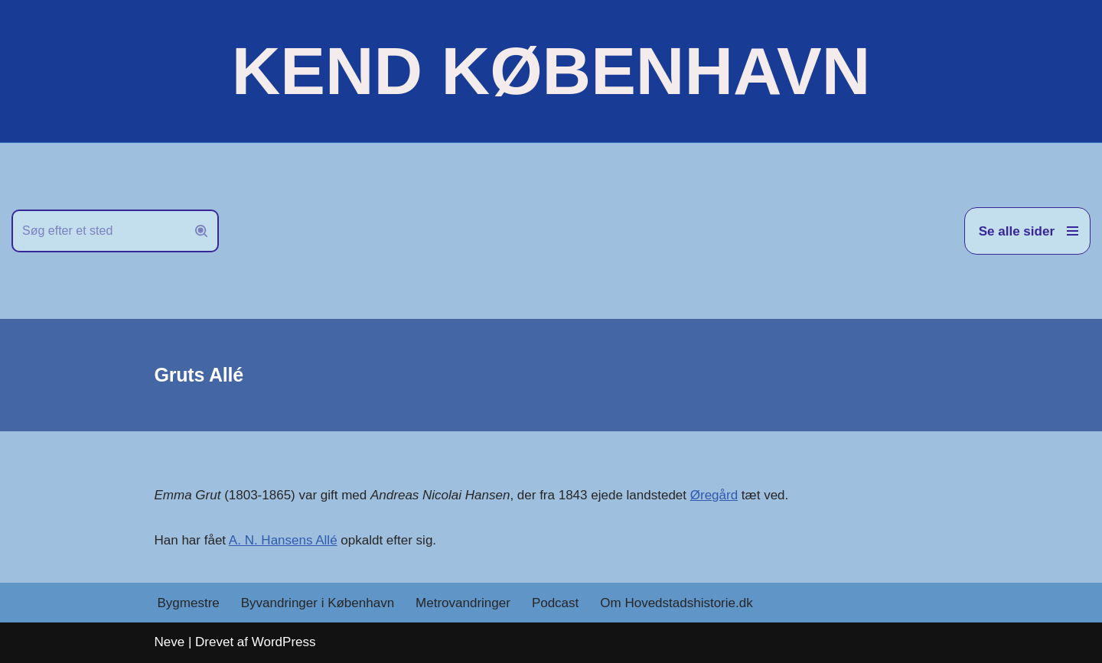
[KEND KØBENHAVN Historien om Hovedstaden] (551, 71)
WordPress (284, 642)
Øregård (714, 495)
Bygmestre (189, 603)
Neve (170, 642)
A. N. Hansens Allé (283, 540)
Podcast (555, 603)
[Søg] (97, 231)
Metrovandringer (463, 603)
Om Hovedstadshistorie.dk (676, 603)
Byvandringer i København (317, 603)
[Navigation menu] (1027, 231)
